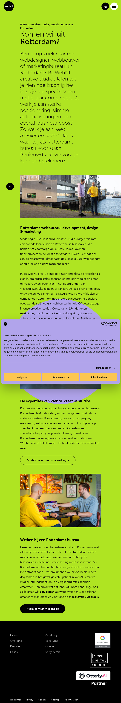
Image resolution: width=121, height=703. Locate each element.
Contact (50, 646)
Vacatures (51, 641)
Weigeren (22, 377)
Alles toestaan (99, 377)
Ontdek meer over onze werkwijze (48, 460)
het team (45, 557)
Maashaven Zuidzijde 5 (84, 597)
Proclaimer (15, 699)
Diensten (16, 646)
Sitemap (55, 699)
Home (14, 635)
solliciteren (47, 592)
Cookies (42, 699)
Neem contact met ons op (42, 608)
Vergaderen (52, 652)
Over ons (16, 641)
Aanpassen (60, 377)
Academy (51, 635)
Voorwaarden (71, 699)
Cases (14, 652)
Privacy (29, 699)
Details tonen (103, 367)
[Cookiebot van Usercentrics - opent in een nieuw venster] (103, 324)
